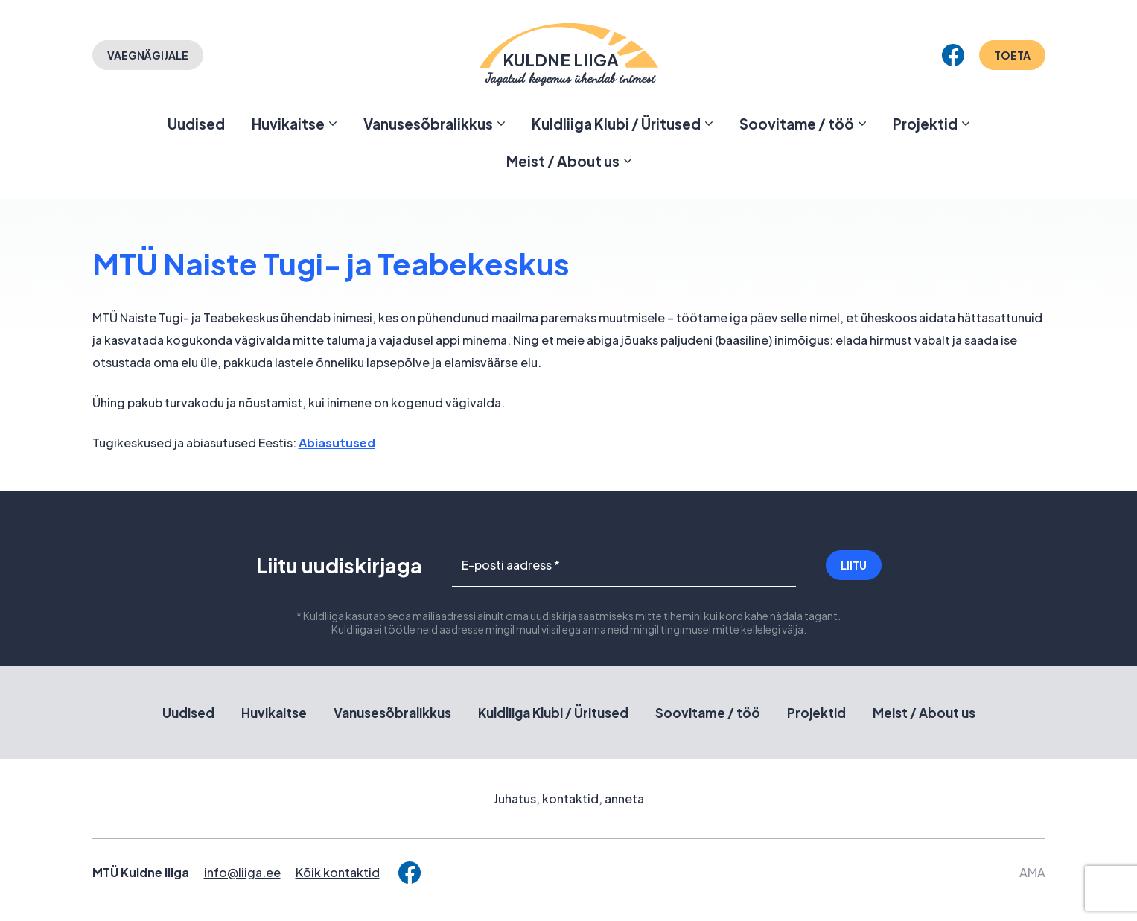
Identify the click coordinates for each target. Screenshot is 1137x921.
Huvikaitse (288, 124)
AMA (1032, 872)
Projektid (925, 124)
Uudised (196, 124)
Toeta (1012, 55)
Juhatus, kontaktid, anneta (569, 798)
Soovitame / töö (796, 124)
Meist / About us (563, 161)
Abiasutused (337, 442)
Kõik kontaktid (338, 872)
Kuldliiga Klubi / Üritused (616, 124)
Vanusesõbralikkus (428, 124)
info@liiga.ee (242, 872)
